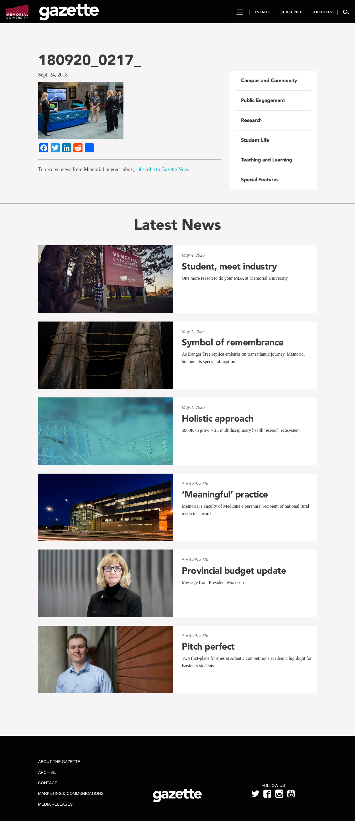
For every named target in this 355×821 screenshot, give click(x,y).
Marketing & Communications (71, 793)
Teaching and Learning (266, 160)
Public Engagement (263, 100)
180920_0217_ (89, 60)
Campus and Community (269, 80)
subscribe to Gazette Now (161, 169)
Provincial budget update (234, 571)
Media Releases (55, 804)
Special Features (259, 180)
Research (251, 120)
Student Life (255, 140)
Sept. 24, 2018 (53, 75)
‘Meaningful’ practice (225, 494)
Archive (47, 772)
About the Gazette (59, 761)
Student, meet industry (229, 266)
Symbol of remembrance (233, 342)
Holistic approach (217, 418)
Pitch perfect (208, 646)
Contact (47, 783)
